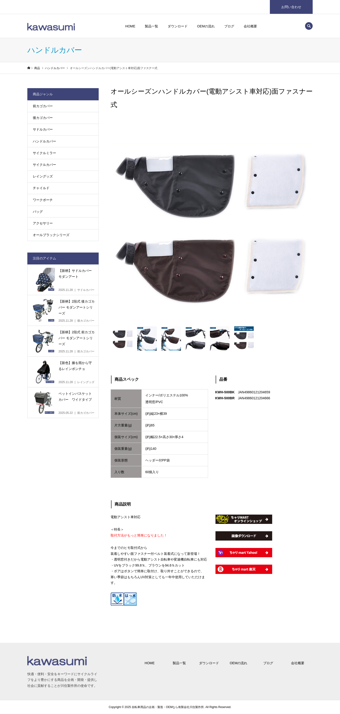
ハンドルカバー (44, 141)
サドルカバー (43, 129)
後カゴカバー (43, 118)
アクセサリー (43, 223)
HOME (130, 26)
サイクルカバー (44, 165)
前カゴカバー (43, 106)
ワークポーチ (43, 200)
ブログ (229, 26)
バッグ (38, 211)
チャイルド (41, 188)
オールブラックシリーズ (51, 235)
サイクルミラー (44, 153)
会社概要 (250, 26)
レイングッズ (43, 176)
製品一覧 (151, 26)
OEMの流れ (206, 26)
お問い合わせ (291, 7)
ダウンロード (178, 26)
